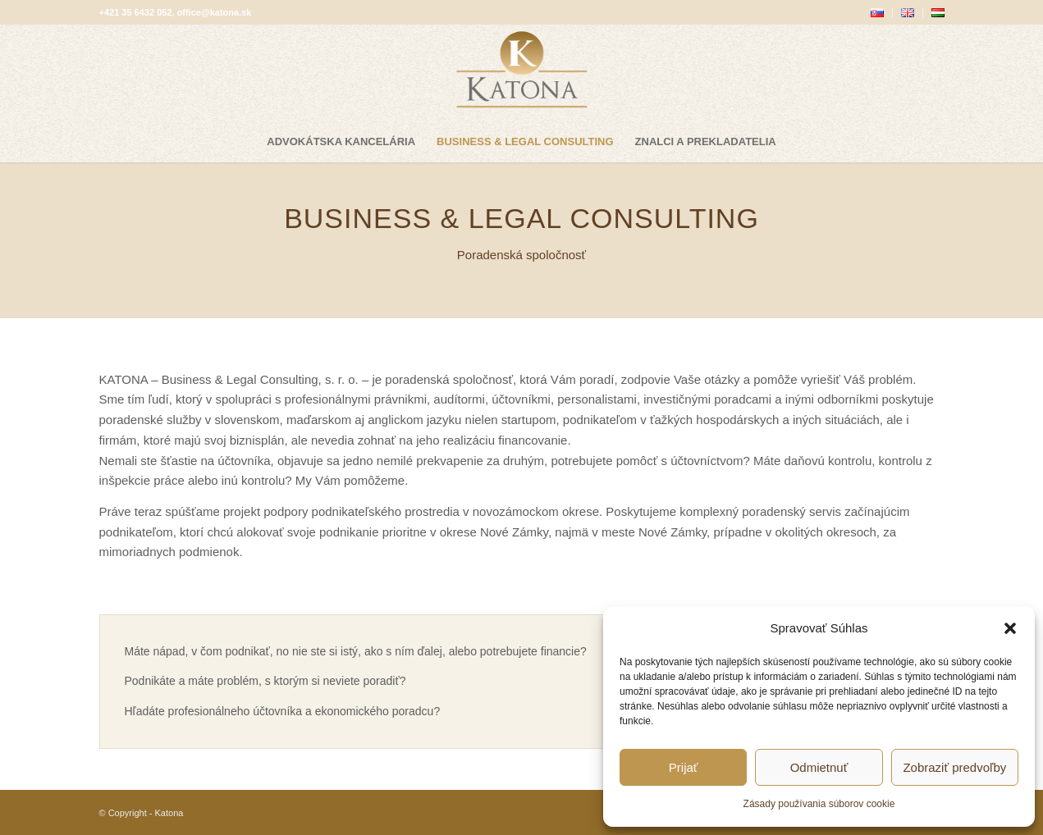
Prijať (683, 767)
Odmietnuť (819, 767)
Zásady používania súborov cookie (819, 804)
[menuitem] (877, 13)
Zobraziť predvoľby (954, 767)
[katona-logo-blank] (521, 73)
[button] (1010, 628)
